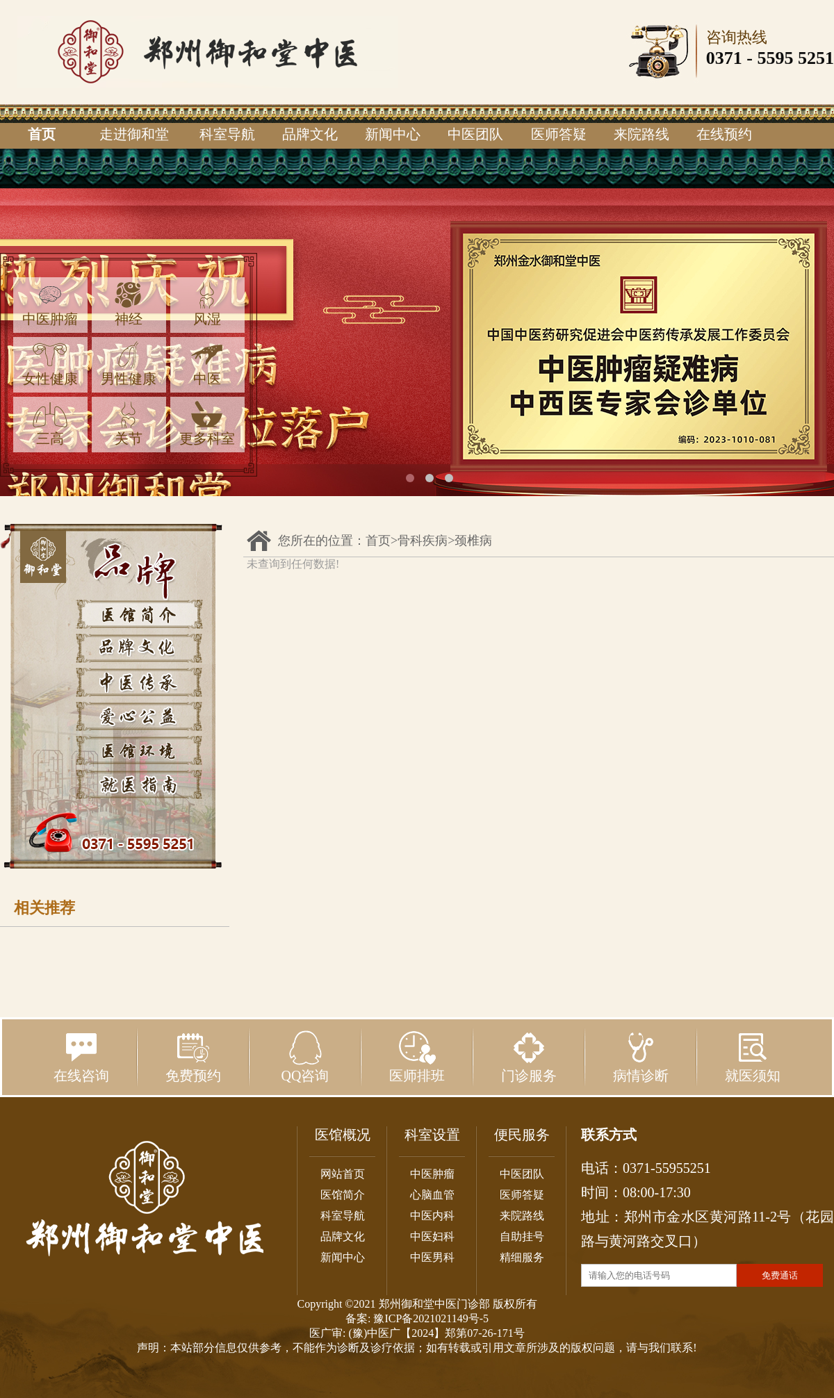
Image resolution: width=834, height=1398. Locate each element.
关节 (128, 423)
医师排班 (417, 1056)
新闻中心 (392, 134)
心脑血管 (432, 1195)
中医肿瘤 (50, 304)
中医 (207, 363)
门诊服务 (529, 1056)
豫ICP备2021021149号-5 (431, 1318)
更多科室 (207, 423)
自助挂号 (522, 1236)
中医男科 (432, 1257)
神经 (128, 304)
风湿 (207, 304)
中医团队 (475, 134)
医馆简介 (342, 1195)
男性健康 (128, 363)
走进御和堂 (134, 134)
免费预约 (193, 1056)
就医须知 (752, 1056)
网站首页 (342, 1174)
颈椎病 (473, 541)
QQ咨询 (305, 1056)
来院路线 (641, 134)
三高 (50, 423)
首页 (42, 134)
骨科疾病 (423, 541)
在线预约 (724, 134)
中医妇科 (432, 1236)
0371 (724, 58)
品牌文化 (310, 134)
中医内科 (432, 1216)
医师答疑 (559, 134)
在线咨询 (81, 1056)
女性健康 (50, 363)
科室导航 (227, 134)
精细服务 (522, 1257)
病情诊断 (641, 1056)
